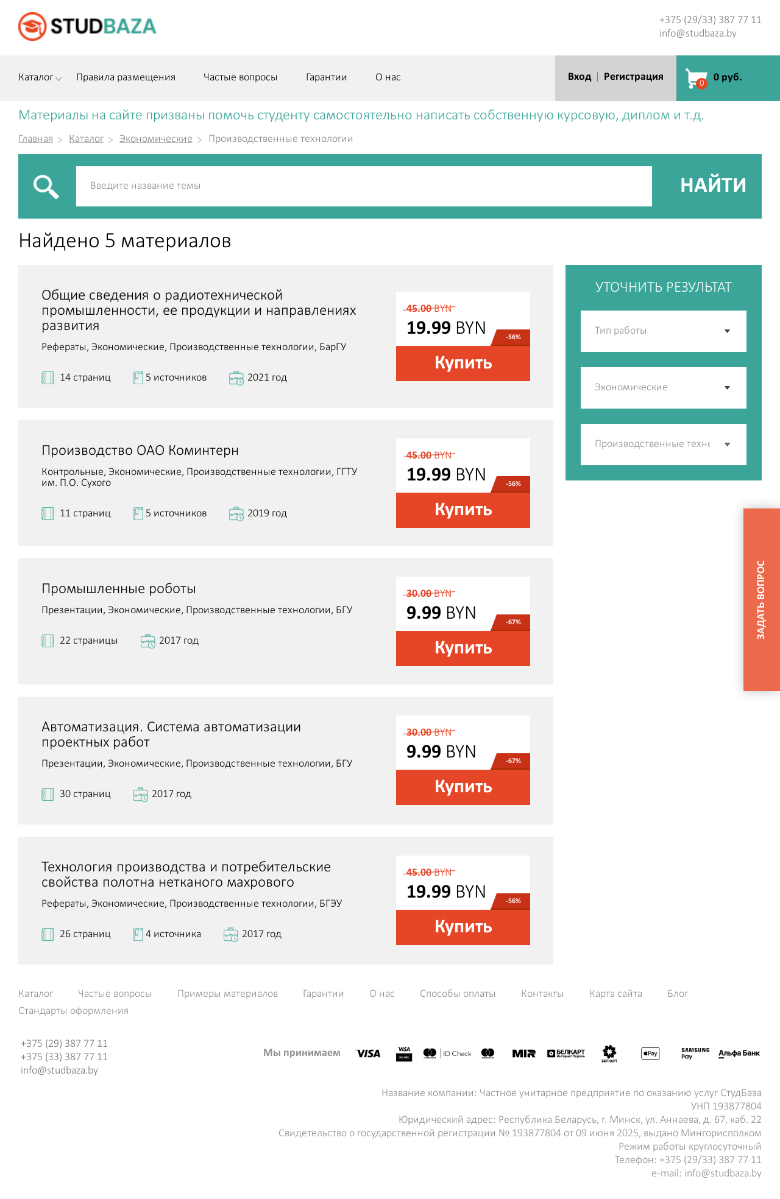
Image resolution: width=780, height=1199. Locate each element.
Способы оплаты (458, 994)
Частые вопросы (241, 77)
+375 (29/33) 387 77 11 (710, 20)
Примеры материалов (227, 994)
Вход (579, 77)
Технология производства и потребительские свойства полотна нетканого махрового (186, 875)
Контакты (542, 994)
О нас (388, 77)
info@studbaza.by (698, 34)
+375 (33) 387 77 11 (64, 1057)
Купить (463, 363)
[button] (728, 444)
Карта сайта (615, 994)
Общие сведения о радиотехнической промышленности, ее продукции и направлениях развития (198, 311)
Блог (677, 994)
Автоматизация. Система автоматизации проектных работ (171, 735)
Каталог (35, 77)
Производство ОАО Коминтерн (140, 451)
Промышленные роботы (118, 589)
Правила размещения (126, 77)
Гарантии (326, 77)
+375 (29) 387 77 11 (64, 1044)
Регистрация (634, 77)
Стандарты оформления (73, 1011)
